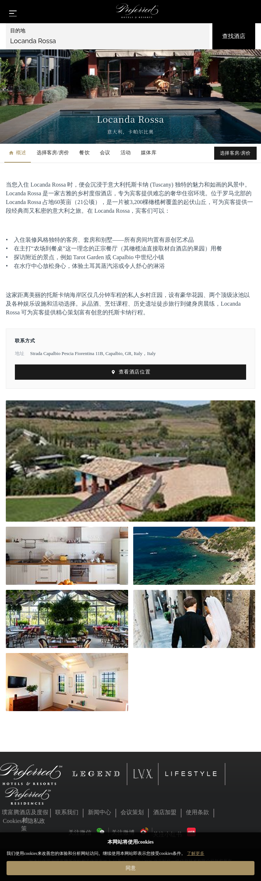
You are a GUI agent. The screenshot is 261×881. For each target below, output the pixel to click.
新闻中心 (99, 812)
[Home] (137, 12)
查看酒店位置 (130, 372)
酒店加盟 (164, 812)
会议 (105, 152)
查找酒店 (233, 36)
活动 (126, 152)
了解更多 (195, 853)
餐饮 (84, 152)
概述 (17, 152)
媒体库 (148, 152)
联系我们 (66, 812)
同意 (131, 868)
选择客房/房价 (53, 152)
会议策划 (132, 812)
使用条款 (197, 812)
